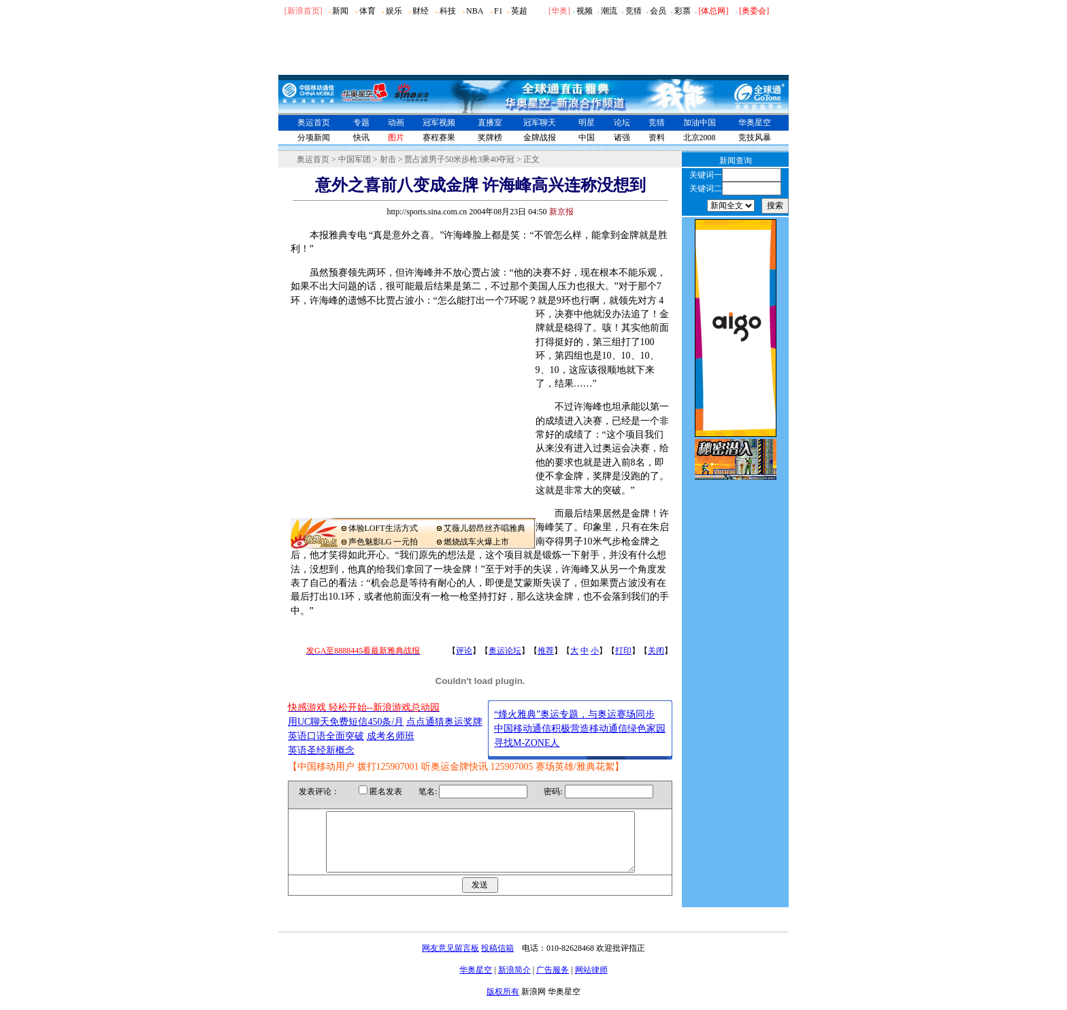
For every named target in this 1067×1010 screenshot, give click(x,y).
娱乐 (394, 11)
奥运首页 (313, 122)
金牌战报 (539, 137)
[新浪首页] (303, 11)
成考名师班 (390, 736)
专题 (361, 122)
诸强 (622, 137)
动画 (396, 122)
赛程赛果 (439, 137)
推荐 (546, 650)
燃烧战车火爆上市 (476, 542)
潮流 (609, 11)
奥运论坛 (505, 650)
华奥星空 (754, 122)
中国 (586, 137)
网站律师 (591, 982)
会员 (658, 11)
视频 (584, 11)
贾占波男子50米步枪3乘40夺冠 (459, 159)
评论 (464, 650)
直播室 (490, 122)
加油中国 (699, 122)
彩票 (682, 11)
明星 (586, 122)
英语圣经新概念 (321, 750)
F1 (498, 11)
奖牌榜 (490, 137)
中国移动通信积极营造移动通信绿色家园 (580, 728)
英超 (519, 11)
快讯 (361, 137)
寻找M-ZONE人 (526, 743)
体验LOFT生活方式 (383, 528)
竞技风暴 (754, 137)
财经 (420, 11)
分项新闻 (313, 137)
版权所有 (503, 1004)
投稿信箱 (497, 960)
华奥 (559, 11)
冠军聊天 (539, 122)
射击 (388, 159)
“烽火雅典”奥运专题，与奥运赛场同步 (574, 714)
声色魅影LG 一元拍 (383, 542)
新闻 (340, 11)
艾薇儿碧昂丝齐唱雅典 (484, 528)
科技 (448, 11)
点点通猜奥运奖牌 (444, 722)
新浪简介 (514, 982)
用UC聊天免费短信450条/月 (346, 722)
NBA (474, 11)
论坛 (622, 122)
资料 (657, 137)
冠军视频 (439, 122)
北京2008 (699, 137)
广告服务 (552, 982)
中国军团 (354, 159)
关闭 (656, 650)
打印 (623, 650)
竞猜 (633, 11)
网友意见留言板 (450, 960)
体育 (367, 11)
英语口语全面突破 (326, 736)
